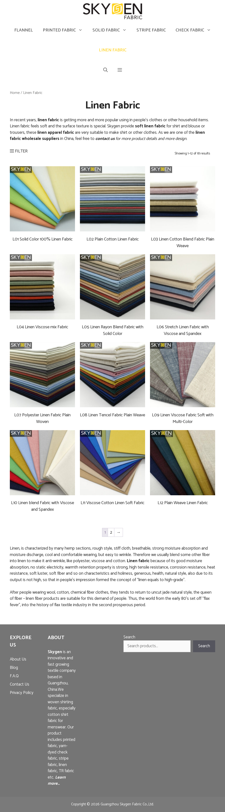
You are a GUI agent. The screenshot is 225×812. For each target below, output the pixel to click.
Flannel (23, 30)
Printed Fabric (65, 30)
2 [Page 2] (111, 532)
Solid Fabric (112, 30)
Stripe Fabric (151, 30)
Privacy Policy (21, 692)
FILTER (19, 151)
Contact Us (19, 684)
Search (129, 637)
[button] (120, 70)
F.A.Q (14, 676)
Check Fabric (196, 30)
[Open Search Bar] (105, 70)
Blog (14, 667)
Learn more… (57, 780)
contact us (105, 138)
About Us (18, 659)
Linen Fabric (112, 50)
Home (15, 93)
